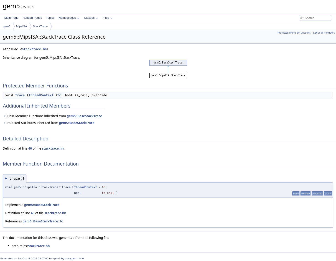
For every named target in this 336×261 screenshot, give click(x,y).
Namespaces (69, 17)
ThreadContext (41, 95)
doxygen (70, 258)
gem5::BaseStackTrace (84, 116)
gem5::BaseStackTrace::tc (43, 221)
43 (32, 213)
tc (59, 95)
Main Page (11, 17)
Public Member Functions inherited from (52, 116)
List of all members (324, 32)
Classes (91, 17)
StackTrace (40, 26)
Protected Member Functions (294, 32)
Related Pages (32, 17)
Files (107, 17)
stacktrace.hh (34, 49)
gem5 (6, 26)
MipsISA (21, 26)
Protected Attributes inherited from (48, 123)
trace (20, 95)
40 (30, 148)
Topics (50, 17)
